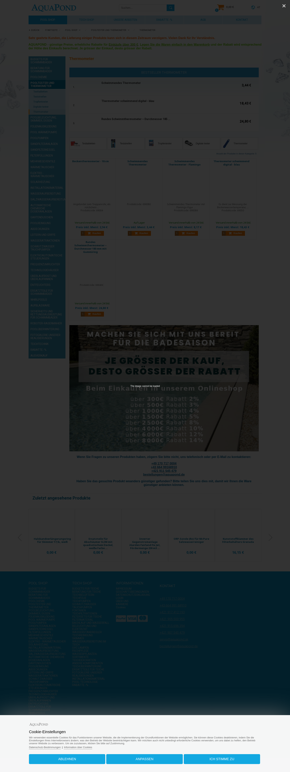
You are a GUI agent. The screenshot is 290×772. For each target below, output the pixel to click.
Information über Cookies (78, 747)
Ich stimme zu (221, 759)
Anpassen (144, 759)
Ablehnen (67, 759)
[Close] (284, 6)
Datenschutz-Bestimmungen (45, 747)
